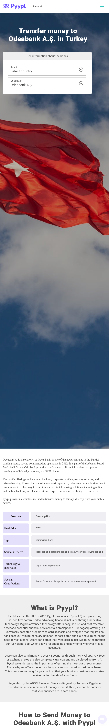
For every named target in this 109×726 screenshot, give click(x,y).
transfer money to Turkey (59, 499)
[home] (14, 6)
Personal (37, 6)
